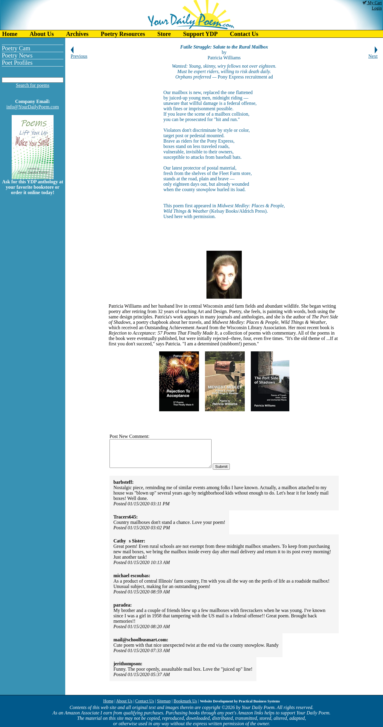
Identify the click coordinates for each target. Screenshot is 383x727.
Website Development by (240, 701)
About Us (42, 34)
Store (164, 34)
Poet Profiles (17, 62)
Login (377, 8)
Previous (79, 54)
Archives (77, 34)
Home (9, 34)
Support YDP (200, 34)
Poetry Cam (16, 48)
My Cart (372, 3)
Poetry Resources (123, 34)
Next (373, 54)
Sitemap (164, 701)
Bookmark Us (185, 701)
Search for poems (32, 85)
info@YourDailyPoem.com (32, 106)
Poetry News (17, 55)
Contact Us (244, 34)
